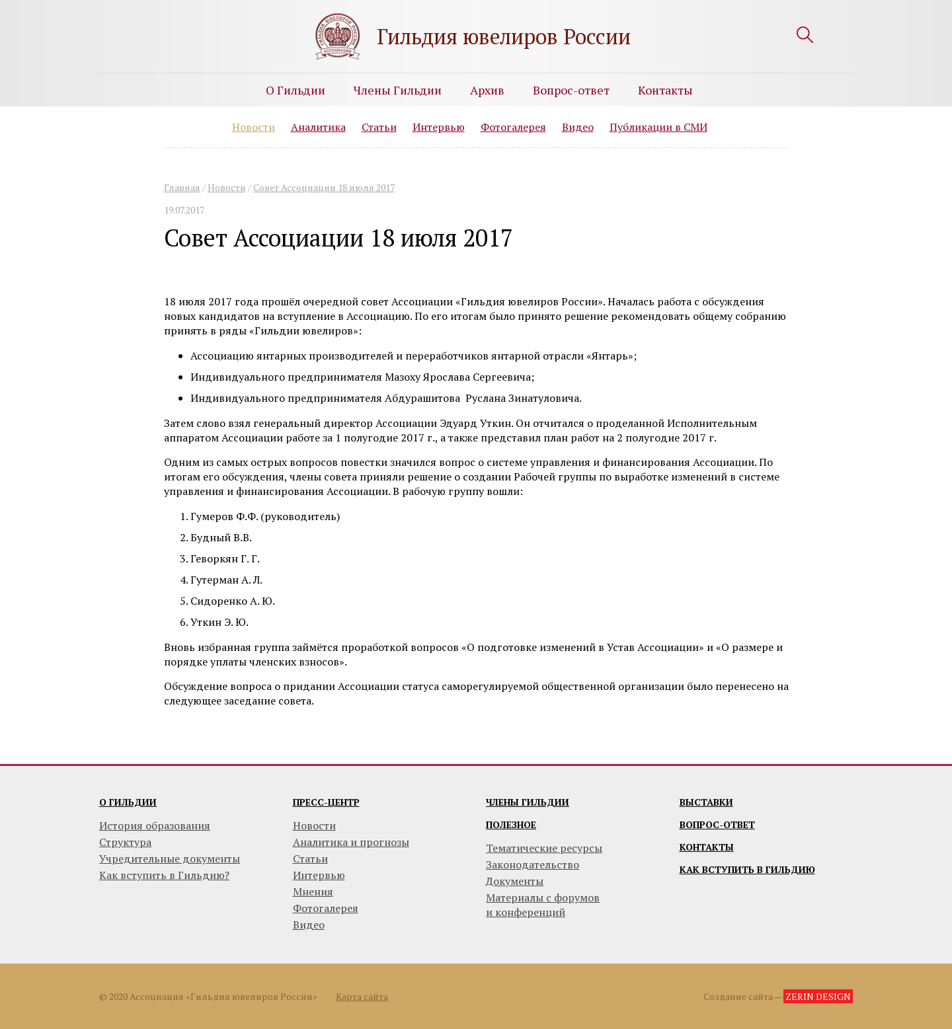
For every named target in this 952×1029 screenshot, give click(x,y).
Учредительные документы (169, 858)
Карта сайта (362, 996)
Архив (487, 90)
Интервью (439, 127)
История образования (154, 825)
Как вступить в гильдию (747, 869)
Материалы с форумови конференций (543, 904)
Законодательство (532, 864)
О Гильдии (295, 90)
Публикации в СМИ (658, 127)
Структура (125, 842)
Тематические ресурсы (544, 848)
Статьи (379, 127)
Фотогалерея (513, 127)
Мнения (313, 891)
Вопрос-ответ (571, 90)
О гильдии (128, 802)
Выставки (706, 802)
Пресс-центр (326, 802)
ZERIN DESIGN (818, 996)
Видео (578, 127)
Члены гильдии (527, 802)
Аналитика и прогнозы (351, 842)
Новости (253, 127)
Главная (182, 187)
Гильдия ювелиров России (504, 36)
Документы (514, 881)
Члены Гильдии (398, 90)
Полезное (511, 824)
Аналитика (318, 127)
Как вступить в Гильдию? (164, 875)
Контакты (665, 90)
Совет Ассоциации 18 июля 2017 (324, 187)
